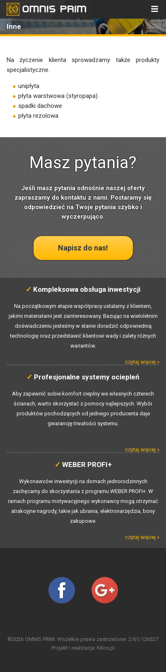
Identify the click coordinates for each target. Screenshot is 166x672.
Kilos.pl (106, 648)
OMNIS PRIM (40, 639)
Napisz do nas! (83, 247)
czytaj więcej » (142, 362)
